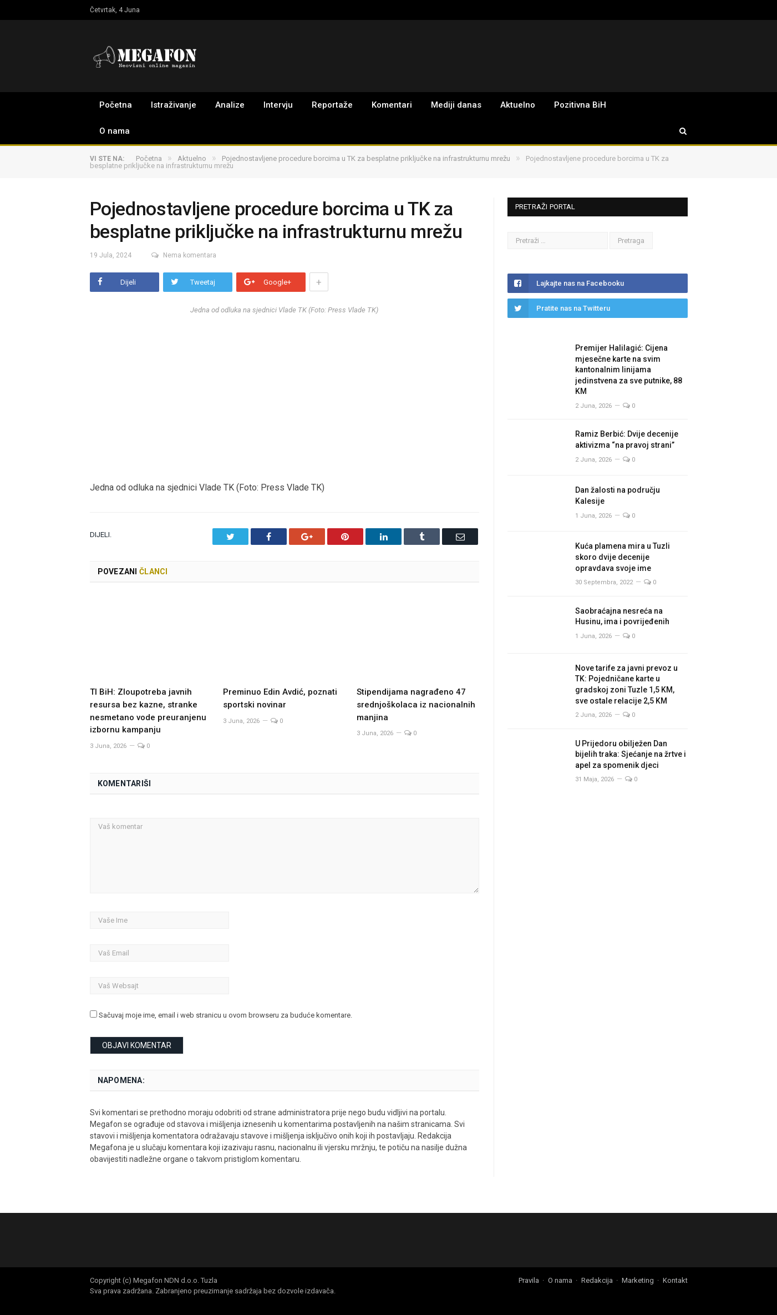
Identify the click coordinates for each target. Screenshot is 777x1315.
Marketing (638, 1279)
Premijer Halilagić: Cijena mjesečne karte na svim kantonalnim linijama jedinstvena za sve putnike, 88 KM (628, 369)
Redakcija (597, 1279)
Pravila (529, 1279)
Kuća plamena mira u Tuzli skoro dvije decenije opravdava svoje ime (622, 557)
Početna (115, 105)
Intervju (278, 105)
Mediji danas (456, 105)
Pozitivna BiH (580, 105)
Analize (230, 105)
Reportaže (332, 105)
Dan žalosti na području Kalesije (617, 495)
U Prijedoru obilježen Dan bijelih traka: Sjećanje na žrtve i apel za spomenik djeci (630, 754)
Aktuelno (517, 105)
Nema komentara (177, 255)
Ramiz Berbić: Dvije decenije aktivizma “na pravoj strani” (626, 439)
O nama (114, 131)
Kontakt (675, 1279)
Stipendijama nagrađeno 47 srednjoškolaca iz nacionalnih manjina (416, 703)
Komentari (392, 105)
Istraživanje (173, 105)
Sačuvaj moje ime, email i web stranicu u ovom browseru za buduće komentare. (225, 1014)
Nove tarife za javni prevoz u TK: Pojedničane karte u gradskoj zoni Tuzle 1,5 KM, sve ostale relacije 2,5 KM (626, 684)
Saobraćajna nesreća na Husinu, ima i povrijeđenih (622, 616)
